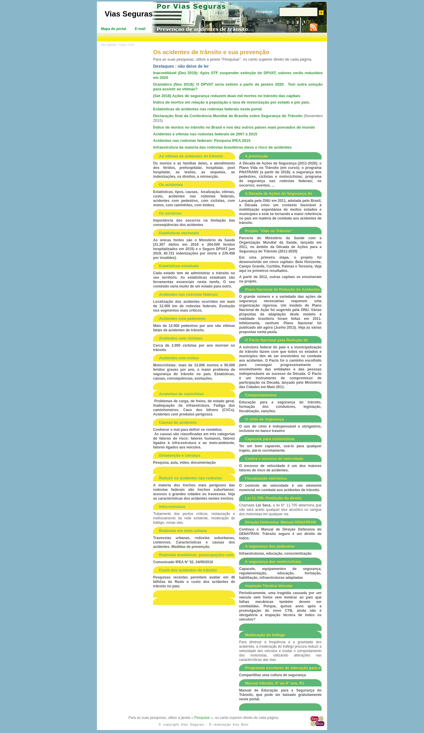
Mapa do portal (113, 29)
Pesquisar (202, 718)
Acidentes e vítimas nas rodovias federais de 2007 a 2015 (205, 134)
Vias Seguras (129, 13)
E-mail (140, 29)
